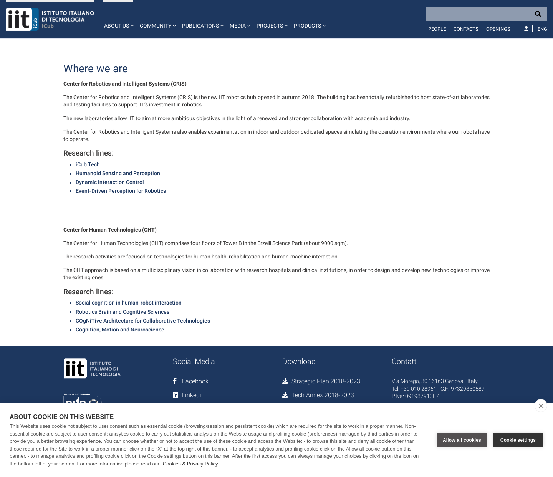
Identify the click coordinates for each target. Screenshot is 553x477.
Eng (542, 29)
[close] (541, 405)
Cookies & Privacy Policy (190, 464)
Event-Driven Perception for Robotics (121, 191)
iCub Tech (88, 164)
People (437, 29)
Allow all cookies (462, 440)
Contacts (466, 29)
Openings (498, 29)
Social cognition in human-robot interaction (129, 303)
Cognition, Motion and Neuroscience (120, 329)
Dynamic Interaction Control (110, 182)
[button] (118, 19)
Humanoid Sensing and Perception (118, 173)
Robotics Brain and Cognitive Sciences (122, 312)
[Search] (486, 14)
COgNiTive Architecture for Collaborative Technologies (143, 321)
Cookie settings (518, 440)
